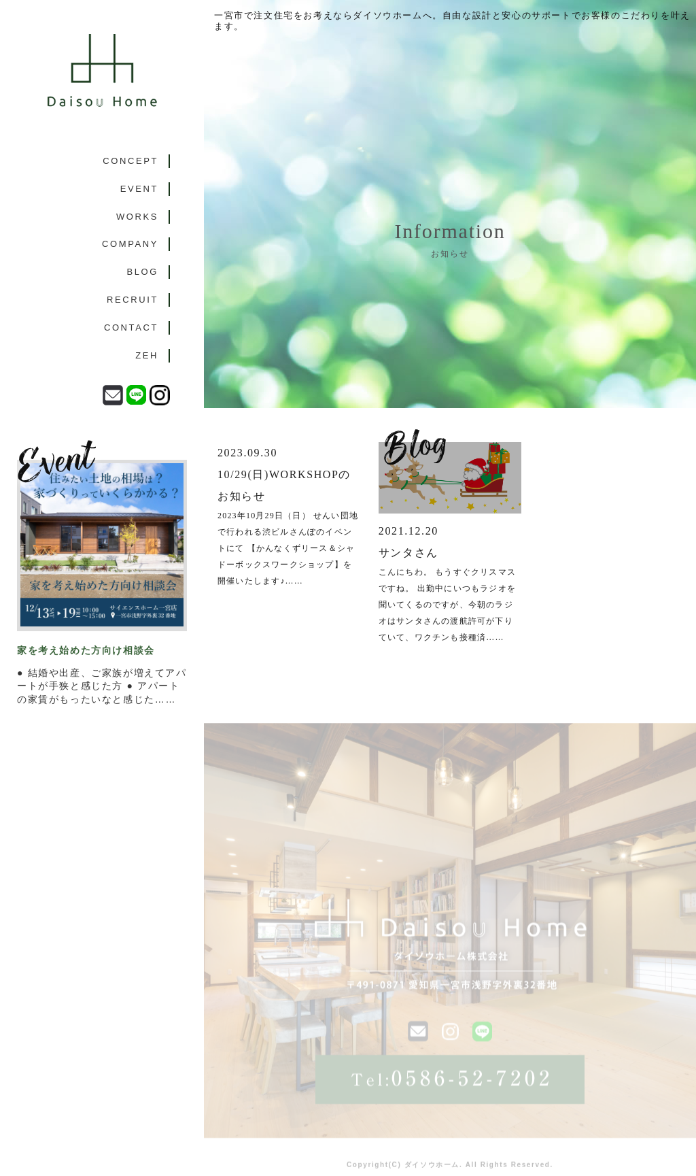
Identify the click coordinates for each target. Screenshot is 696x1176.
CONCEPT (130, 161)
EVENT (139, 189)
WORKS (137, 217)
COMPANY (130, 244)
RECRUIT (132, 300)
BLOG (142, 272)
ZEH (146, 355)
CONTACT (131, 327)
